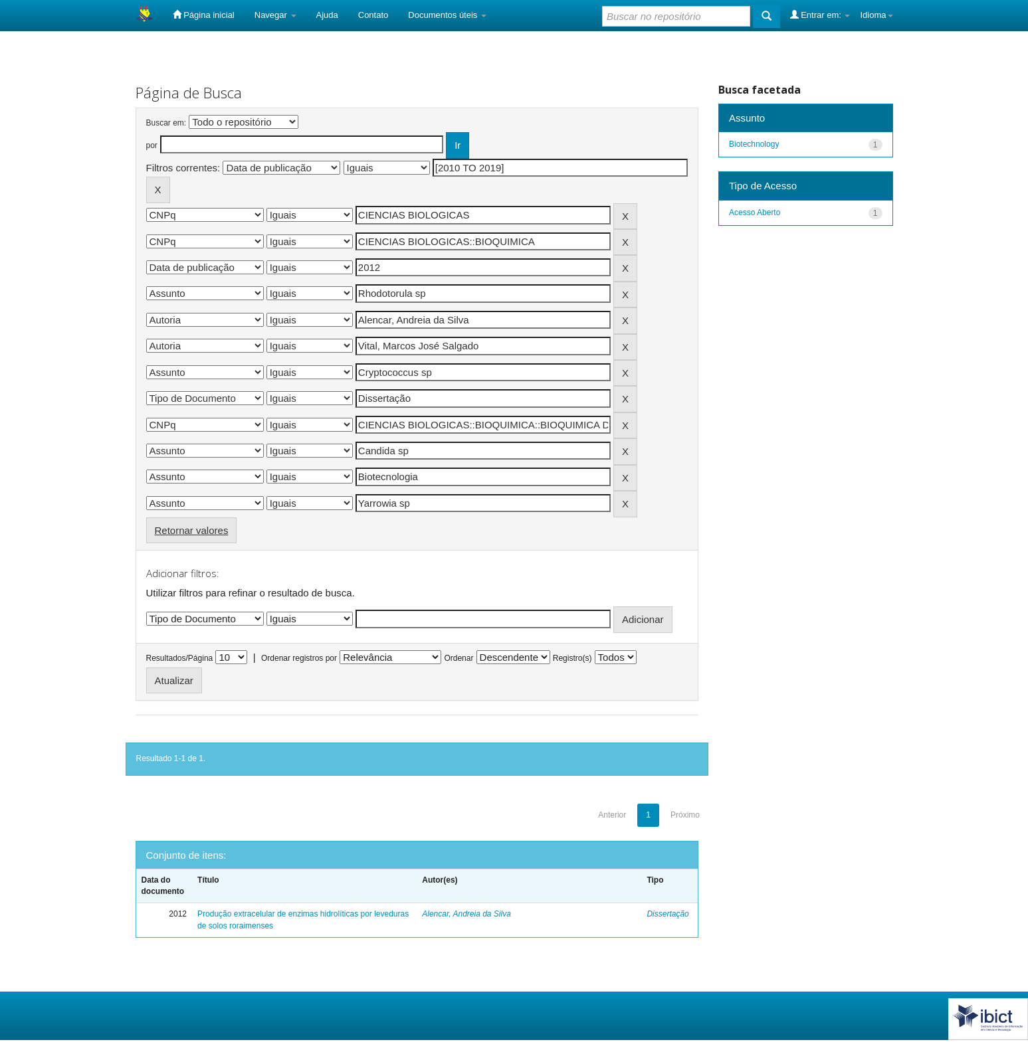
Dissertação (667, 914)
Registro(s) (572, 658)
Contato (373, 15)
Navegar (275, 15)
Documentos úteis (447, 15)
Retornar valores (192, 530)
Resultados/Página (179, 658)
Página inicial (204, 14)
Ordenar (458, 658)
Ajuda (327, 15)
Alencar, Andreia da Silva (466, 914)
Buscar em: (166, 123)
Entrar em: (820, 14)
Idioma (876, 15)
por (151, 145)
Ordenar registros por (299, 658)
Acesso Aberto (754, 212)
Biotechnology (754, 144)
